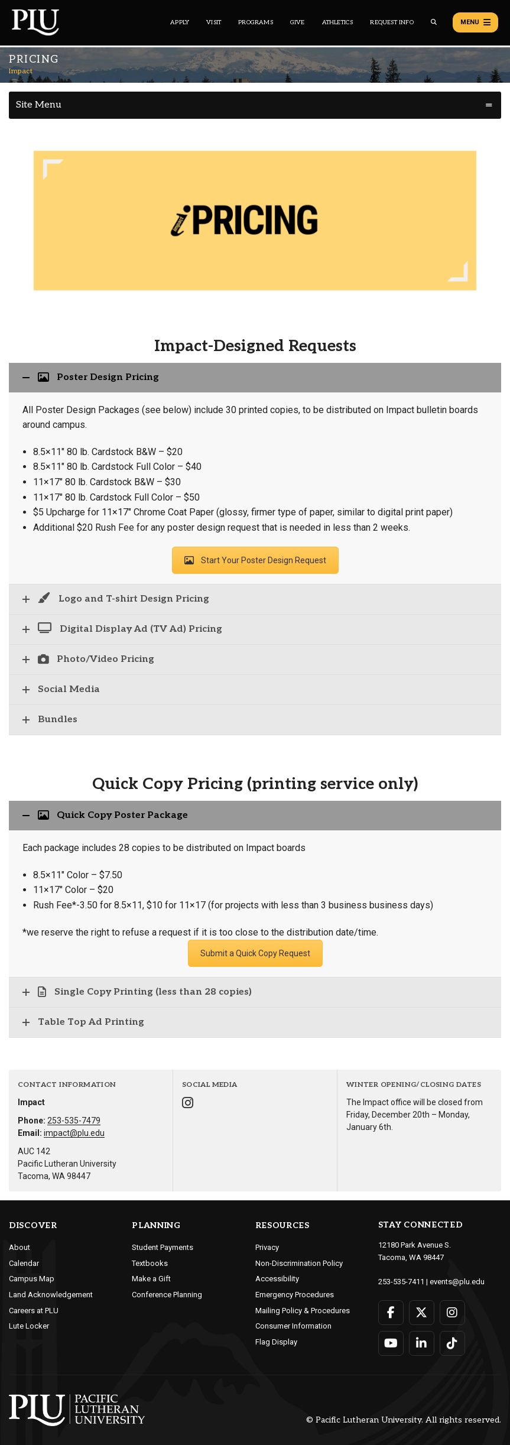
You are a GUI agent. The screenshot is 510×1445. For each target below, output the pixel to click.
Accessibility (277, 1278)
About (19, 1247)
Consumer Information (293, 1325)
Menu (475, 22)
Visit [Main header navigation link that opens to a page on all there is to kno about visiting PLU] (213, 22)
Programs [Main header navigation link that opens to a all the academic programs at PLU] (255, 22)
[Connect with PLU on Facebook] (391, 1312)
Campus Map (31, 1278)
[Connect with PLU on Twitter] (421, 1312)
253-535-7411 (401, 1281)
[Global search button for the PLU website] (434, 22)
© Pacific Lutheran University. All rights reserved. (403, 1419)
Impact (21, 71)
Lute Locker (29, 1325)
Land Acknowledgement (51, 1294)
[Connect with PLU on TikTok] (452, 1343)
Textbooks (150, 1263)
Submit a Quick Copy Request (255, 953)
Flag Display (276, 1341)
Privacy (267, 1247)
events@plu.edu (457, 1281)
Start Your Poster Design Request (255, 560)
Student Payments (162, 1247)
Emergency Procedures (294, 1294)
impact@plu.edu (74, 1133)
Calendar (24, 1263)
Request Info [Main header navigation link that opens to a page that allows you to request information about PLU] (391, 22)
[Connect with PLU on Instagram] (452, 1312)
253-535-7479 (73, 1120)
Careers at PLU (34, 1310)
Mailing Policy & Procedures (302, 1310)
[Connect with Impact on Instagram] (187, 1104)
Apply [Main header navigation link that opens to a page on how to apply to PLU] (179, 22)
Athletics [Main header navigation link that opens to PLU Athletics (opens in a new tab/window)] (337, 22)
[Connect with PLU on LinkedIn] (421, 1343)
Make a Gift (151, 1278)
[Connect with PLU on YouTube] (391, 1343)
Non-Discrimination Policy (299, 1263)
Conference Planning (167, 1294)
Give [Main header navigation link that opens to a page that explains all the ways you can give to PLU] (297, 22)
